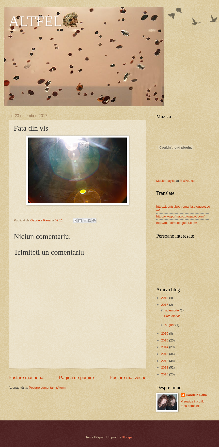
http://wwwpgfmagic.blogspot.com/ (180, 216)
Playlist (170, 181)
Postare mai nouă (26, 377)
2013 (165, 354)
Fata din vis (172, 316)
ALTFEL (35, 21)
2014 (165, 347)
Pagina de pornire (76, 377)
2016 (165, 333)
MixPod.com (188, 181)
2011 (165, 367)
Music (160, 181)
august (170, 325)
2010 (165, 374)
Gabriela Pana (196, 395)
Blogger (127, 437)
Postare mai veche (128, 377)
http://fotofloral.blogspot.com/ (176, 223)
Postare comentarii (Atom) (47, 387)
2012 (165, 361)
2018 (165, 298)
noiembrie (172, 310)
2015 (165, 340)
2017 (165, 305)
